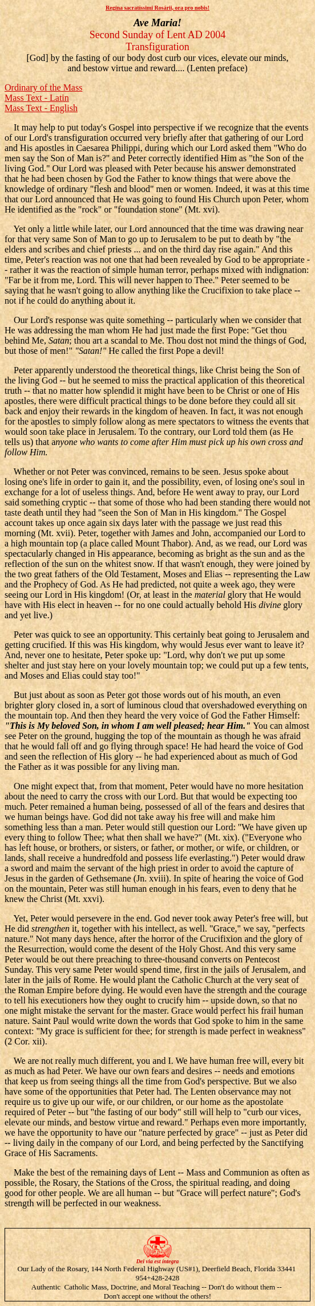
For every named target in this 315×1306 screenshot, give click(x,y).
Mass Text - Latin (37, 98)
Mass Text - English (41, 108)
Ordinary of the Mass (43, 87)
